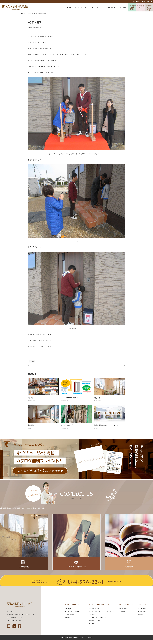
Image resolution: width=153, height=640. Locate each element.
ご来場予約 (132, 7)
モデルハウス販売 (95, 620)
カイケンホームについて (83, 7)
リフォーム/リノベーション (98, 617)
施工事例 (123, 7)
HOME (69, 7)
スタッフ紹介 (69, 615)
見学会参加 (140, 7)
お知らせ (68, 617)
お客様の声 (123, 609)
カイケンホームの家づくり (106, 7)
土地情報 (122, 612)
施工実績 (92, 623)
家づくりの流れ (94, 609)
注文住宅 (92, 615)
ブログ (39, 27)
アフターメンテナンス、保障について (101, 612)
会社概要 (68, 609)
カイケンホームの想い (72, 612)
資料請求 (149, 8)
